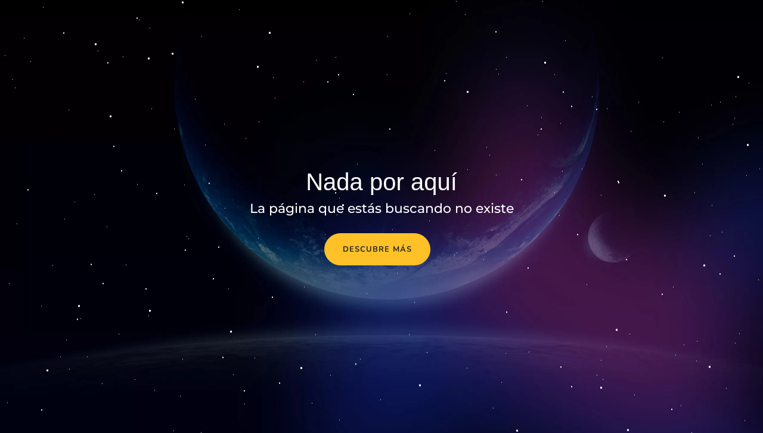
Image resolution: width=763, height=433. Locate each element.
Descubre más (377, 249)
